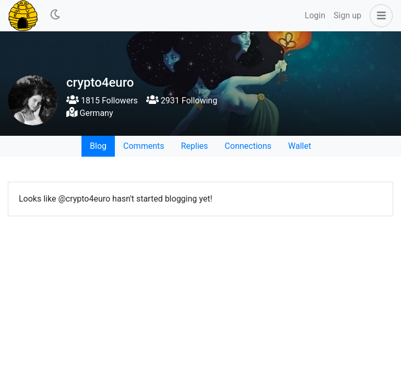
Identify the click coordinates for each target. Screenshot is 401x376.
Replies (194, 146)
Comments (143, 146)
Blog (98, 146)
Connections (248, 146)
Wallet (299, 146)
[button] (379, 15)
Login (315, 15)
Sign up (347, 15)
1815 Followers (102, 100)
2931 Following (181, 100)
